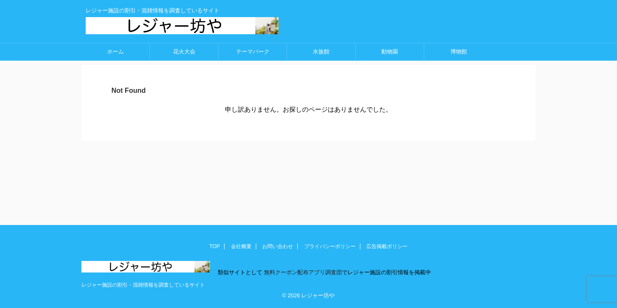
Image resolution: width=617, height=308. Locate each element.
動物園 (389, 51)
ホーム (115, 51)
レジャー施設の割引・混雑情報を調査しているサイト (143, 285)
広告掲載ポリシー (386, 246)
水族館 (321, 51)
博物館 (458, 51)
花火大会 (184, 51)
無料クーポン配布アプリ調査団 (302, 272)
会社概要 (241, 246)
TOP (215, 246)
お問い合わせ (277, 246)
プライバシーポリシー (330, 246)
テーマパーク (253, 51)
